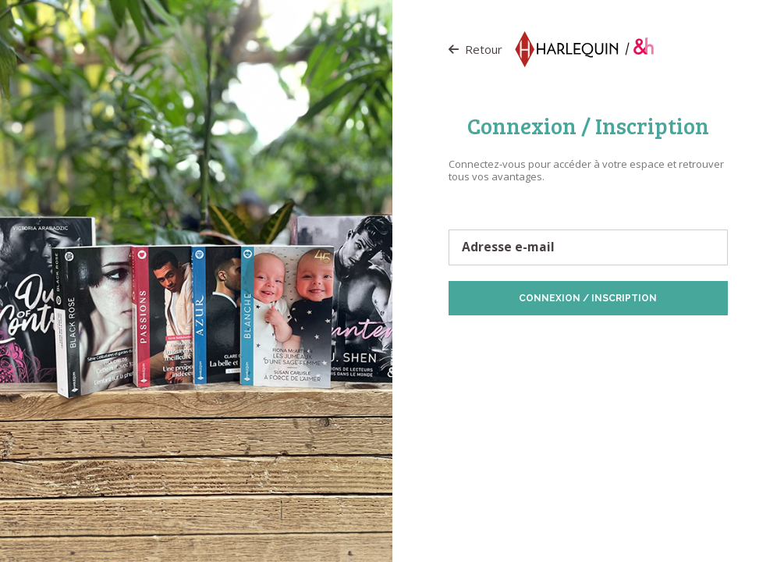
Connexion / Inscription (588, 298)
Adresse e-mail (508, 247)
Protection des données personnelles (520, 340)
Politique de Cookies (650, 340)
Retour (475, 49)
